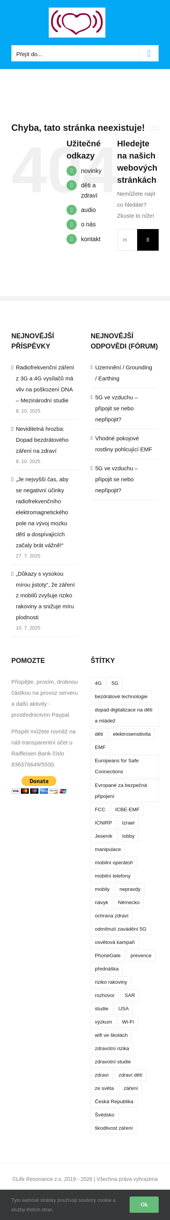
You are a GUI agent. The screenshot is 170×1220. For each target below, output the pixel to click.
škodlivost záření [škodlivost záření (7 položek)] (114, 1128)
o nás (88, 224)
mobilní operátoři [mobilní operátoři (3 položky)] (114, 862)
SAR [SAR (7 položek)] (130, 995)
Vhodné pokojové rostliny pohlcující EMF (123, 443)
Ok (144, 1204)
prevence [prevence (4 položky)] (140, 955)
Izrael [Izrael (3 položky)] (128, 823)
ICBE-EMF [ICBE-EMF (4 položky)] (127, 809)
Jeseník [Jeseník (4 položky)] (104, 836)
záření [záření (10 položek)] (131, 1088)
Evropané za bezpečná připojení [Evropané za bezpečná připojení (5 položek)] (121, 790)
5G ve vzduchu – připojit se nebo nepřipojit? (116, 408)
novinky (91, 171)
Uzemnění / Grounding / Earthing (123, 373)
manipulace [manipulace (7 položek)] (108, 849)
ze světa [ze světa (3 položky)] (104, 1088)
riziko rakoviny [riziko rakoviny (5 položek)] (111, 982)
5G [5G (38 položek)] (114, 683)
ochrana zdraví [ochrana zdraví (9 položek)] (111, 916)
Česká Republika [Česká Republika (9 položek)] (114, 1101)
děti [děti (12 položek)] (99, 734)
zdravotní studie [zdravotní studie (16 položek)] (113, 1062)
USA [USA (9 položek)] (123, 1008)
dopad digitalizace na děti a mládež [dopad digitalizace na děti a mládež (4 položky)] (123, 715)
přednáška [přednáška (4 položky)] (107, 969)
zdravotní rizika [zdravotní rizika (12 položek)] (112, 1048)
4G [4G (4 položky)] (98, 683)
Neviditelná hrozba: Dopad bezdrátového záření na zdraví (42, 440)
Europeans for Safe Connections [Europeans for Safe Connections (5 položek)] (117, 766)
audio (88, 210)
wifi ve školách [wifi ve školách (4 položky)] (111, 1035)
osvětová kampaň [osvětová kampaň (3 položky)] (115, 942)
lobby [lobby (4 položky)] (128, 836)
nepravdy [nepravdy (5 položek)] (130, 889)
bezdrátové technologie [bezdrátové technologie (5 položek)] (121, 696)
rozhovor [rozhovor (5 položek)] (105, 995)
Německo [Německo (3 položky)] (128, 902)
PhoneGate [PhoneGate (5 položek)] (108, 955)
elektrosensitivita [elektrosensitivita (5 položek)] (132, 734)
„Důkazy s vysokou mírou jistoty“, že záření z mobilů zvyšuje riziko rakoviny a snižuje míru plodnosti (45, 595)
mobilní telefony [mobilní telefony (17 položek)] (113, 876)
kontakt (90, 239)
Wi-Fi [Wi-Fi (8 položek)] (128, 1022)
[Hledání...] (127, 240)
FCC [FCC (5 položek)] (100, 809)
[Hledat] (148, 240)
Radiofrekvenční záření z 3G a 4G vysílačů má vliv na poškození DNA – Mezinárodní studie (45, 384)
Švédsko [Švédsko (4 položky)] (104, 1115)
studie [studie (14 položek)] (101, 1008)
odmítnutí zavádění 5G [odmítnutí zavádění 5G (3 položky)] (121, 929)
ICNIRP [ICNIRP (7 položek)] (103, 823)
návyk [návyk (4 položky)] (101, 902)
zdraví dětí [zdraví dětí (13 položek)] (130, 1075)
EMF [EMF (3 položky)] (100, 747)
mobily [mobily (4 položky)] (102, 889)
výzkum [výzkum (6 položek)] (103, 1022)
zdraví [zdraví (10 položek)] (102, 1075)
